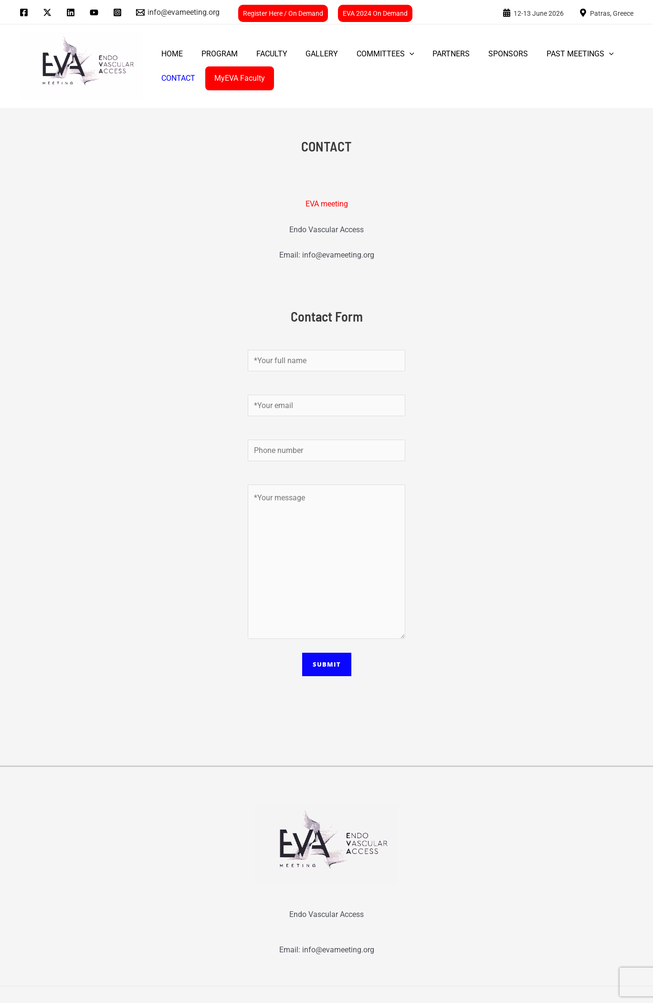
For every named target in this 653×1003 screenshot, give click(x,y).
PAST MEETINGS (556, 54)
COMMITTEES (371, 54)
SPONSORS (487, 53)
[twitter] (49, 12)
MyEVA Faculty (235, 78)
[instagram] (118, 12)
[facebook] (25, 12)
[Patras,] (606, 12)
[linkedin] (72, 12)
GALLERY (311, 53)
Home (170, 53)
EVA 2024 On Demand (375, 13)
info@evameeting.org (338, 254)
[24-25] (533, 12)
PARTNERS (434, 53)
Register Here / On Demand (283, 13)
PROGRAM (215, 53)
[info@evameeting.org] (178, 12)
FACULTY (263, 53)
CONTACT (177, 78)
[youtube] (95, 12)
